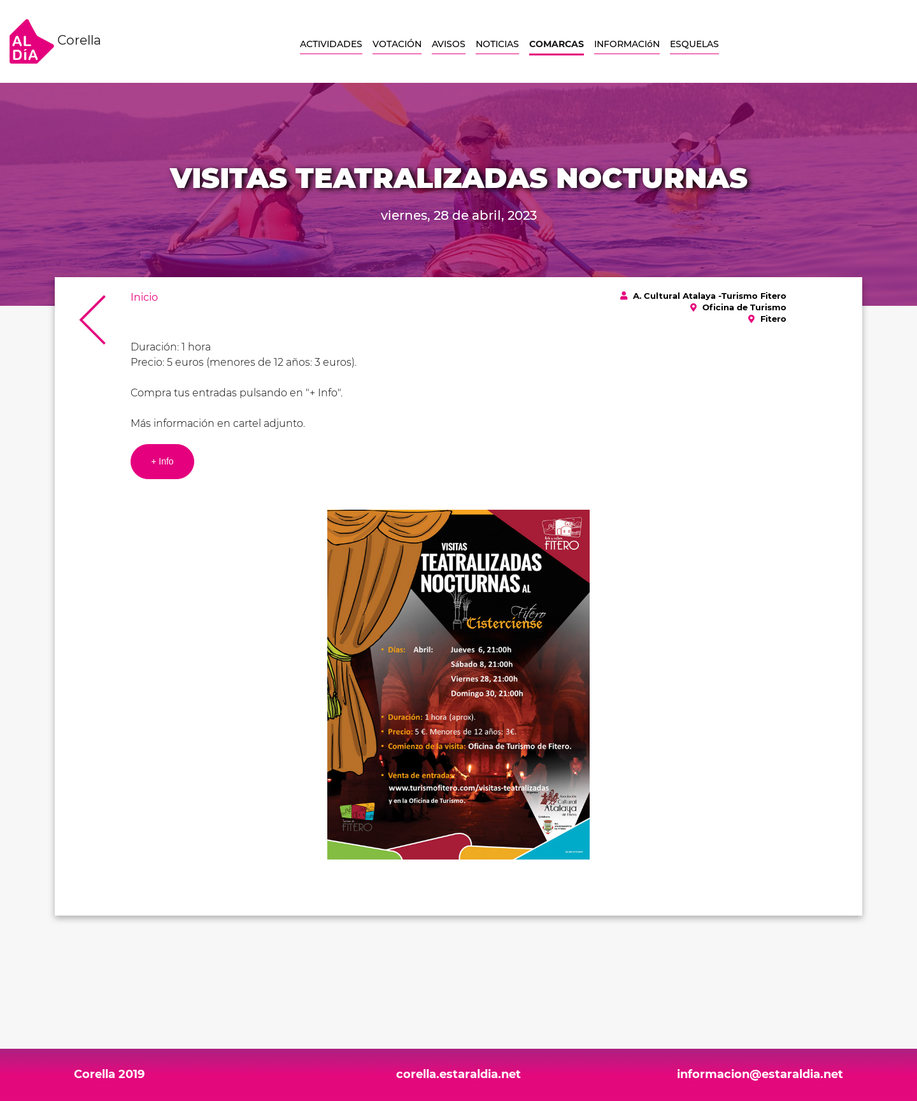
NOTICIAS (497, 44)
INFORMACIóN (627, 44)
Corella (55, 41)
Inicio (144, 297)
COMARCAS (556, 44)
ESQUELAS (694, 44)
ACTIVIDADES (331, 44)
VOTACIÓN (397, 44)
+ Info (162, 461)
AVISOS (449, 44)
